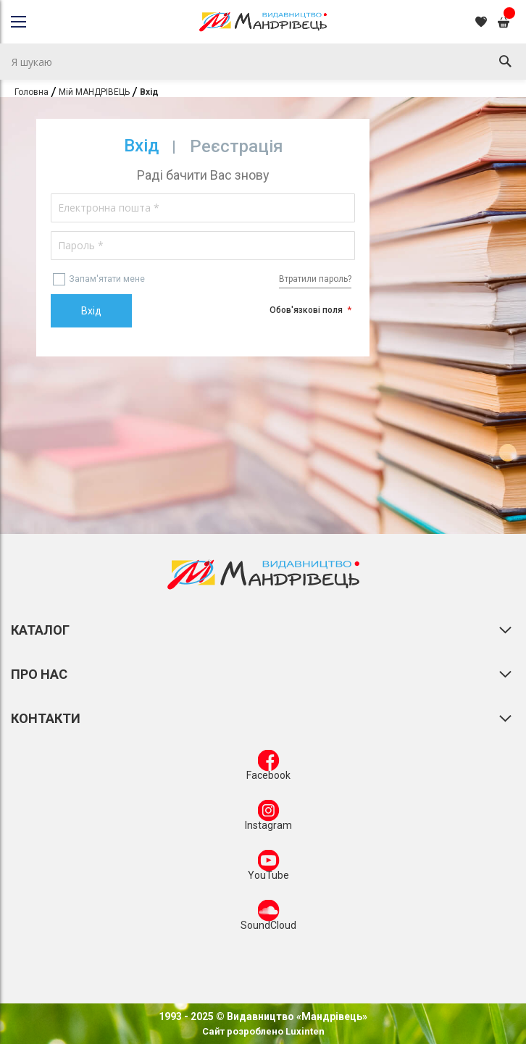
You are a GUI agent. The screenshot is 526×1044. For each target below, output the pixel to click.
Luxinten (304, 1031)
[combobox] (263, 61)
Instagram (268, 818)
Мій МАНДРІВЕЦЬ (94, 92)
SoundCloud (268, 918)
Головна (31, 92)
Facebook (268, 768)
